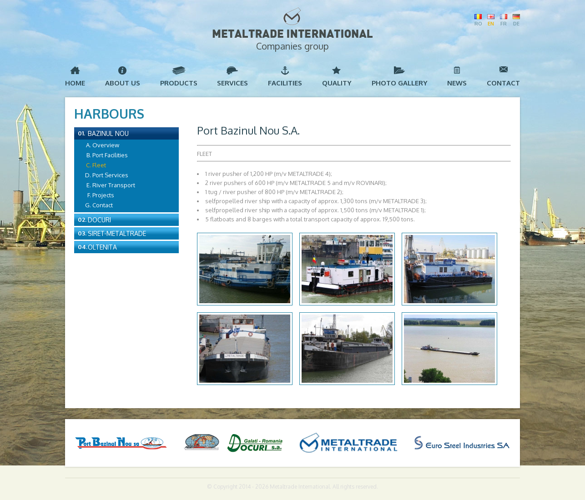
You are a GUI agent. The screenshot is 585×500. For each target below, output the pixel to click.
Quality (337, 83)
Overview (105, 145)
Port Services (110, 175)
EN (491, 23)
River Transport (113, 185)
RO (478, 23)
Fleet (99, 165)
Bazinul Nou (108, 133)
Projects (103, 195)
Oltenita (102, 247)
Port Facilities (110, 155)
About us (122, 83)
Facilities (285, 83)
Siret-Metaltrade (117, 233)
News (457, 83)
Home (75, 83)
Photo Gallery (400, 83)
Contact (503, 83)
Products (178, 83)
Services (232, 83)
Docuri (99, 220)
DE (516, 23)
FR (503, 23)
